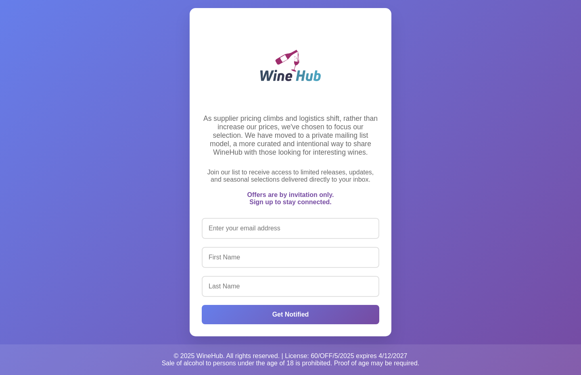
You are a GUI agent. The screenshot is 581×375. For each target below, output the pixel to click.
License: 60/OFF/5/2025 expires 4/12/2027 (346, 355)
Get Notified (290, 314)
